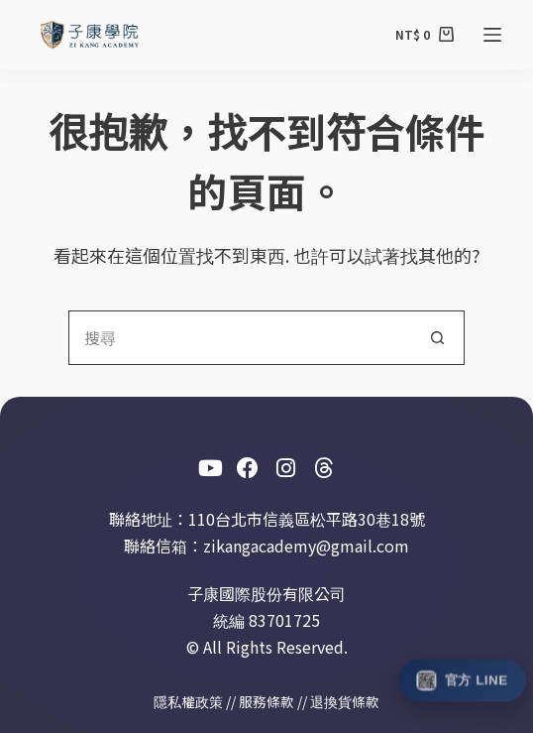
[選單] (492, 35)
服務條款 (266, 701)
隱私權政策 (188, 701)
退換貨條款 (344, 701)
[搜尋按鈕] (437, 337)
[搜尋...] (239, 337)
